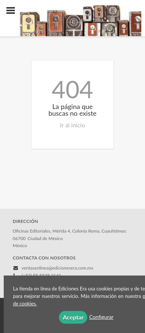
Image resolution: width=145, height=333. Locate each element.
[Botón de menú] (13, 11)
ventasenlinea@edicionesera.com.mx (57, 268)
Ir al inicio (72, 124)
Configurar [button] (101, 317)
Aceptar (73, 317)
